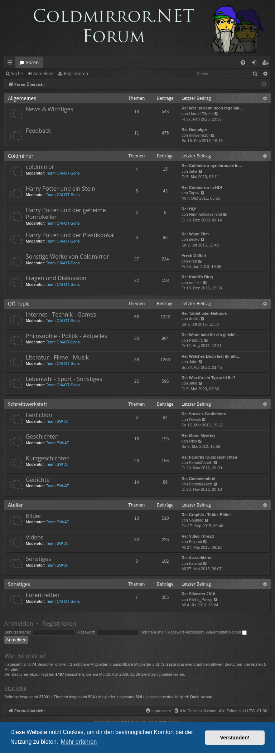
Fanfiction (39, 415)
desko (194, 239)
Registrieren (76, 73)
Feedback (38, 131)
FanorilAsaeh (200, 462)
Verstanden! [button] (235, 737)
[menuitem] (243, 62)
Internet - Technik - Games (61, 314)
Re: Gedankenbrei (198, 478)
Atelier (15, 505)
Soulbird (196, 520)
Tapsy (194, 193)
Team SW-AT (57, 421)
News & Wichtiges (49, 109)
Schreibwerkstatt (27, 404)
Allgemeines (22, 98)
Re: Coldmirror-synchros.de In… (212, 165)
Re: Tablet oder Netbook (204, 313)
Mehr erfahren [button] (79, 742)
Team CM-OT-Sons (62, 173)
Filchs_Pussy (200, 599)
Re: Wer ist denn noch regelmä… (212, 108)
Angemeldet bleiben (226, 632)
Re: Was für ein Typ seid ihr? (208, 378)
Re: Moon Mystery (199, 435)
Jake (193, 171)
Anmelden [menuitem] (256, 63)
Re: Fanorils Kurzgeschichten (209, 457)
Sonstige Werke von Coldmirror (67, 256)
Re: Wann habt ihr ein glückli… (211, 335)
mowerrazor (199, 135)
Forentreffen (42, 595)
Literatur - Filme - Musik (57, 357)
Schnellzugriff (11, 63)
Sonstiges (38, 559)
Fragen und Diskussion (56, 278)
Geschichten (42, 436)
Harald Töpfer (201, 114)
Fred (193, 261)
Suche (17, 73)
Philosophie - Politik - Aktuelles (66, 336)
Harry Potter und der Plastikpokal (70, 235)
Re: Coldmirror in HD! (202, 187)
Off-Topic (18, 303)
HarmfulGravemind (205, 214)
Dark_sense (201, 697)
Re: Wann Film (195, 234)
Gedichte (38, 480)
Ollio (193, 441)
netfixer (195, 282)
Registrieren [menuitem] (267, 63)
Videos (35, 537)
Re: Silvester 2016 (198, 594)
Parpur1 (196, 340)
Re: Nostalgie (194, 129)
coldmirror (40, 167)
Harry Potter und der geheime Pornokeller (66, 213)
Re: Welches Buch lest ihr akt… (211, 356)
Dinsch (195, 419)
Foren (32, 62)
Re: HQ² (189, 209)
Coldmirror (20, 155)
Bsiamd (195, 541)
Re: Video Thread (198, 536)
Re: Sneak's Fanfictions (204, 414)
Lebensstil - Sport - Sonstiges (64, 379)
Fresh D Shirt (194, 255)
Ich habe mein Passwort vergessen (172, 632)
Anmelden (43, 73)
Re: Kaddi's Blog (197, 277)
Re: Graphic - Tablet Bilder (206, 515)
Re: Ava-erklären (197, 558)
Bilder (34, 516)
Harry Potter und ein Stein (60, 188)
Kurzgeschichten (47, 458)
